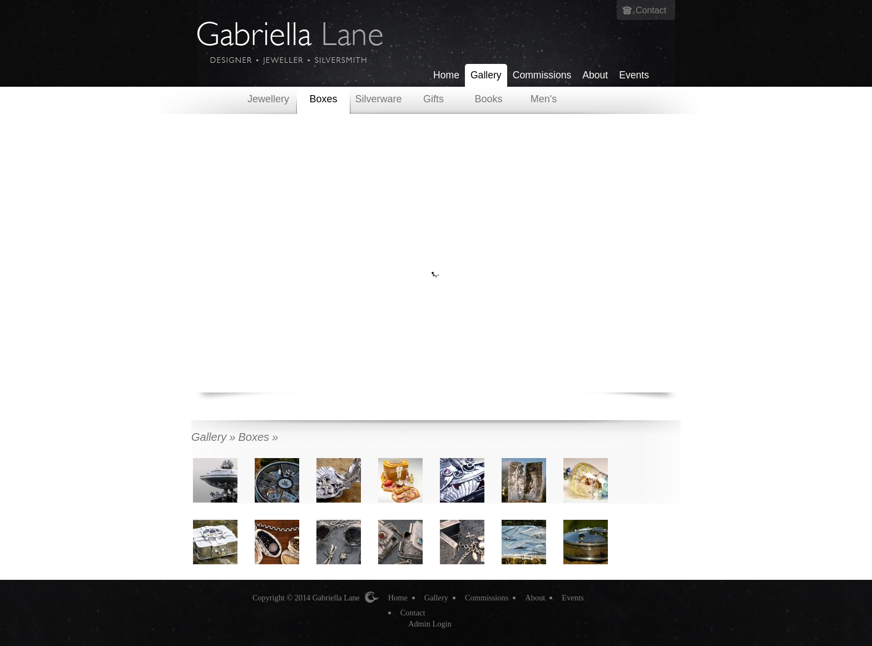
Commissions (542, 75)
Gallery (486, 75)
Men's (544, 99)
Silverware (378, 99)
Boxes (323, 99)
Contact (651, 10)
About (595, 75)
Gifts (433, 99)
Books (488, 99)
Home (446, 75)
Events (634, 75)
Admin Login (430, 623)
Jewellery (268, 99)
